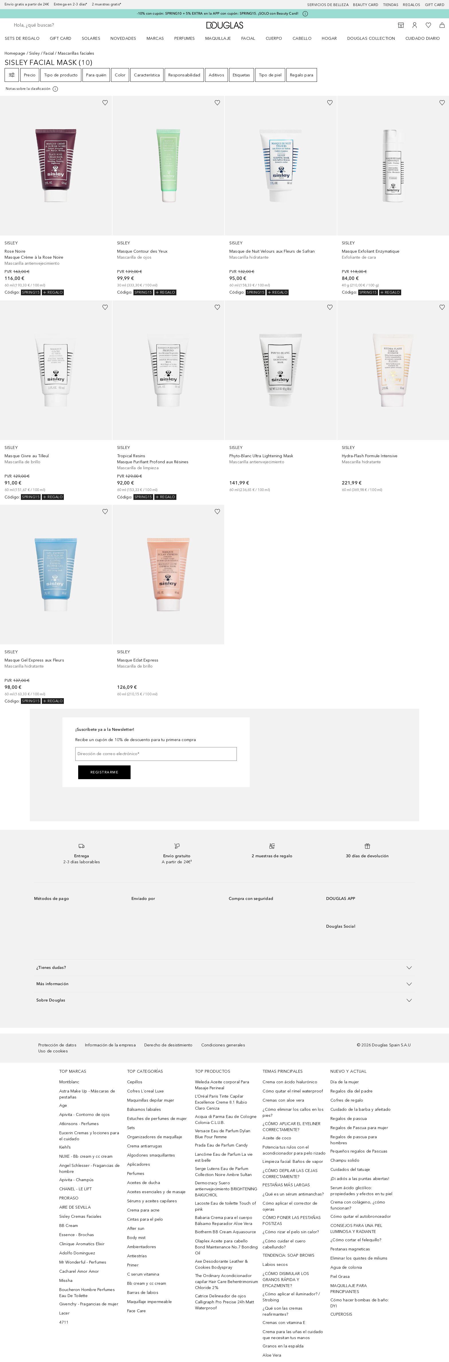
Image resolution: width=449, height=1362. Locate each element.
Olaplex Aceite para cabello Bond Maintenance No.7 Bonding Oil (226, 1247)
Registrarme (104, 772)
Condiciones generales (223, 1045)
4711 (64, 1322)
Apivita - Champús (76, 1179)
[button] (224, 967)
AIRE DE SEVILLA (75, 1207)
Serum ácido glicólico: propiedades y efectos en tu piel (361, 1190)
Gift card (435, 5)
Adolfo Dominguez (77, 1253)
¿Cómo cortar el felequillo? (355, 1240)
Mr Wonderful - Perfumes (83, 1262)
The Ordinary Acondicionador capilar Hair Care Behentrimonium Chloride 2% (226, 1281)
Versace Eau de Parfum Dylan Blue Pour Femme (222, 1134)
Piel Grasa (340, 1276)
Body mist (136, 1237)
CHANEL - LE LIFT (75, 1189)
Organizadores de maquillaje (154, 1137)
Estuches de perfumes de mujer (157, 1118)
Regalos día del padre (351, 1091)
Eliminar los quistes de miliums (358, 1258)
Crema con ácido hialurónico (290, 1082)
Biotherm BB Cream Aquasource (225, 1232)
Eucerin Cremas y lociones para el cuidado (89, 1136)
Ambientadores (141, 1246)
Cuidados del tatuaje (350, 1169)
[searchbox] (56, 25)
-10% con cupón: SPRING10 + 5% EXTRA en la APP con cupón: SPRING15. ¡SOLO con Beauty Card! (218, 13)
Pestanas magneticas (350, 1249)
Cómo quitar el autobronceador (360, 1216)
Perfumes (184, 38)
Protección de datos (57, 1045)
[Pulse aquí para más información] (305, 14)
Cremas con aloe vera (283, 1100)
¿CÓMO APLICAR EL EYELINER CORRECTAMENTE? (291, 1126)
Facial (248, 38)
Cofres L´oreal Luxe (145, 1091)
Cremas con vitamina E (284, 1322)
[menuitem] (26, 38)
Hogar (329, 38)
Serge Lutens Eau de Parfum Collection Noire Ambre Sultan (223, 1171)
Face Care (136, 1310)
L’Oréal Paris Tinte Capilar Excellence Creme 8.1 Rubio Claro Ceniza (221, 1102)
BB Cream (68, 1225)
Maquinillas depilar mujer (150, 1100)
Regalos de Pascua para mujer (359, 1127)
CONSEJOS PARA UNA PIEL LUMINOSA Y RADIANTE (356, 1228)
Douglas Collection (371, 38)
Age (63, 1105)
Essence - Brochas (76, 1234)
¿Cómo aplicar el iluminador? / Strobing (291, 1297)
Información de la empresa (110, 1045)
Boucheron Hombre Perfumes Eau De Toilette (87, 1292)
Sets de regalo (22, 38)
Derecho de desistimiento (168, 1045)
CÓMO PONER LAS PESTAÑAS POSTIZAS (292, 1220)
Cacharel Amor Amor (79, 1271)
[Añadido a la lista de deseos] (105, 103)
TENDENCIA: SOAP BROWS (288, 1255)
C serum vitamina (143, 1274)
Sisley (34, 53)
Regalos (411, 5)
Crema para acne (143, 1210)
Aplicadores (138, 1164)
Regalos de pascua (348, 1118)
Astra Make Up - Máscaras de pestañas (87, 1094)
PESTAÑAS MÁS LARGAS (286, 1185)
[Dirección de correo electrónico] (156, 754)
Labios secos (275, 1264)
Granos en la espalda (283, 1346)
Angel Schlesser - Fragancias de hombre (89, 1168)
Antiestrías (137, 1256)
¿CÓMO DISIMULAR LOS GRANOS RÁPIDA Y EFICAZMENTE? (286, 1279)
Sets (131, 1127)
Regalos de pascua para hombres (353, 1140)
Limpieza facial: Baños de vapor (293, 1161)
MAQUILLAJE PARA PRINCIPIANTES (348, 1288)
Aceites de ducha (143, 1182)
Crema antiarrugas (144, 1146)
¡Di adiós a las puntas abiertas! (359, 1178)
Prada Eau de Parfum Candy (221, 1145)
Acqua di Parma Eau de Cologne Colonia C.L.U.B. (226, 1119)
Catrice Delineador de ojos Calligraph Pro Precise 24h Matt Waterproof (224, 1302)
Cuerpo (274, 38)
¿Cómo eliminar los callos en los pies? (293, 1112)
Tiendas (391, 5)
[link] (56, 195)
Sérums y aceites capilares (152, 1201)
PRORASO (68, 1198)
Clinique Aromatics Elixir (82, 1244)
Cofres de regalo (346, 1100)
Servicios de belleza (327, 5)
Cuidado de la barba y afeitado (360, 1109)
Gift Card (61, 38)
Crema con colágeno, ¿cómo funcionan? (357, 1205)
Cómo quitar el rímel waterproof (293, 1091)
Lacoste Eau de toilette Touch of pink (225, 1206)
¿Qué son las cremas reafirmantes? (282, 1311)
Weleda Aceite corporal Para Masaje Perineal (222, 1085)
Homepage (15, 53)
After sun (136, 1228)
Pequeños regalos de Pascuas (358, 1151)
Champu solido (344, 1160)
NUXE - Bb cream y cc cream (86, 1156)
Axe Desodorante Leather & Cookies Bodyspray (221, 1264)
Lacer (64, 1313)
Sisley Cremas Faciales (80, 1216)
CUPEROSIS (341, 1314)
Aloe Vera (272, 1355)
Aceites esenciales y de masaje (156, 1191)
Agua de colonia (346, 1267)
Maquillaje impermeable (149, 1301)
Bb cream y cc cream (146, 1283)
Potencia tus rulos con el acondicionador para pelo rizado (294, 1150)
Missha (65, 1280)
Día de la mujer (344, 1082)
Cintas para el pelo (145, 1219)
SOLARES (91, 38)
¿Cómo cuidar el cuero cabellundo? (284, 1244)
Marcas (155, 38)
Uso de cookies (53, 1051)
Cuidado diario (422, 38)
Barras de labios (142, 1292)
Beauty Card (366, 5)
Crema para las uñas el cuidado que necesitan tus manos (293, 1334)
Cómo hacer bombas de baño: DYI (359, 1303)
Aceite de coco (277, 1138)
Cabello (302, 38)
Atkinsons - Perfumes (79, 1123)
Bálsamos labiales (144, 1109)
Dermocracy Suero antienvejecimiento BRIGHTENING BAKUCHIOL (226, 1189)
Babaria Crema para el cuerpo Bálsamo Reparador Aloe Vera (224, 1220)
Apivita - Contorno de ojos (84, 1114)
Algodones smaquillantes (151, 1155)
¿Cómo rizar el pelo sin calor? (291, 1232)
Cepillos (135, 1082)
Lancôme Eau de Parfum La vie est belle (224, 1157)
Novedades (123, 38)
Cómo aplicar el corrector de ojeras (290, 1206)
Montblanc (69, 1082)
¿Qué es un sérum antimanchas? (293, 1194)
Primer (133, 1265)
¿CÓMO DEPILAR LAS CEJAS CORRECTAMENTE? (290, 1173)
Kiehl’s (65, 1147)
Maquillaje (218, 38)
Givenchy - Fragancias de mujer (88, 1304)
